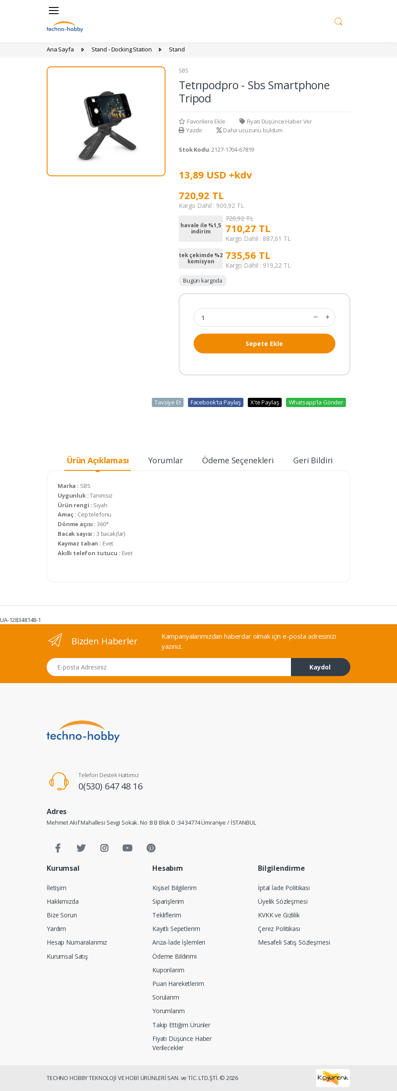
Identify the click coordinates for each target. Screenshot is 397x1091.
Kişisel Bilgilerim (174, 888)
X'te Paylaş (264, 402)
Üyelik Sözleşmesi (283, 901)
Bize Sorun (62, 915)
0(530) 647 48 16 (110, 786)
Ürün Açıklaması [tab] (97, 460)
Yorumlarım (168, 1011)
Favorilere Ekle (202, 121)
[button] (338, 20)
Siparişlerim (168, 901)
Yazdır (190, 130)
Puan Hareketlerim (178, 983)
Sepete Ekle (264, 343)
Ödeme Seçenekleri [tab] (238, 460)
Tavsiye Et (167, 402)
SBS (183, 70)
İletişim (56, 888)
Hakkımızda (63, 901)
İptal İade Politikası (284, 888)
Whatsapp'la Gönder (316, 402)
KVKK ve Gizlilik (279, 915)
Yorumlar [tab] (165, 460)
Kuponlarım (168, 970)
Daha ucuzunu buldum (250, 130)
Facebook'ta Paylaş (216, 402)
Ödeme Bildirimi (174, 956)
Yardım (56, 928)
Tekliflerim (166, 915)
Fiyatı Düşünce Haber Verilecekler (182, 1043)
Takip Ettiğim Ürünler (181, 1025)
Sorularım (165, 997)
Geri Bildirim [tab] (316, 460)
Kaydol (320, 667)
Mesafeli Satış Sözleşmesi (294, 942)
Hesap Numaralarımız (77, 942)
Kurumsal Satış (67, 956)
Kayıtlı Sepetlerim (176, 928)
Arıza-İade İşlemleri (178, 942)
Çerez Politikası (279, 928)
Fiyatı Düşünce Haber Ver (275, 121)
